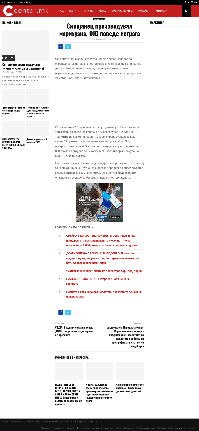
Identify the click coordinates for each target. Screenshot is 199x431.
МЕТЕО (102, 11)
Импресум (46, 428)
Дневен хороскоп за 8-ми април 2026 (37, 141)
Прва (61, 11)
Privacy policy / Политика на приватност (95, 428)
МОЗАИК (143, 11)
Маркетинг (58, 428)
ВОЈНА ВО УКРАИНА (122, 11)
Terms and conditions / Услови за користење (135, 428)
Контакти (70, 428)
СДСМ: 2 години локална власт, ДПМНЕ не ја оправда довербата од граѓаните (74, 331)
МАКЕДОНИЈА (99, 19)
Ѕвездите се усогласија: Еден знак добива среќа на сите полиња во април (37, 112)
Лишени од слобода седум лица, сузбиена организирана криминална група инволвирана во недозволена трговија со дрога (99, 393)
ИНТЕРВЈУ (161, 11)
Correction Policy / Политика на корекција (176, 428)
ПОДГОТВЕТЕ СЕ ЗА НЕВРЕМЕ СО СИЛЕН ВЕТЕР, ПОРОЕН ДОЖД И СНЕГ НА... (13, 143)
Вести (72, 11)
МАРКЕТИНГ (25, 2)
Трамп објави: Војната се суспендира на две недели (13, 110)
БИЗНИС (88, 11)
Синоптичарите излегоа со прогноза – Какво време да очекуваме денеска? (130, 388)
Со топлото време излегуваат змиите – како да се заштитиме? (23, 66)
